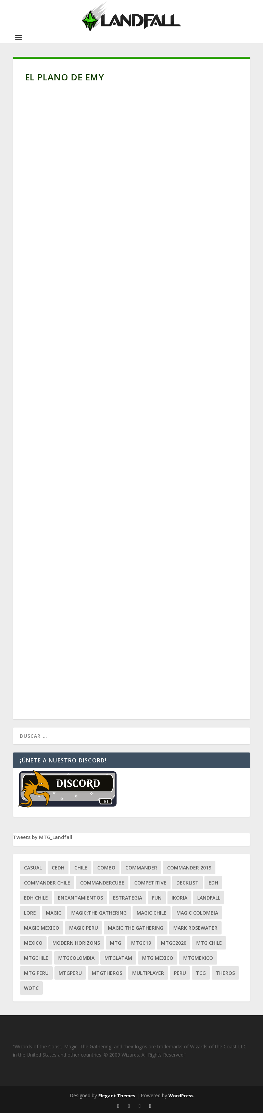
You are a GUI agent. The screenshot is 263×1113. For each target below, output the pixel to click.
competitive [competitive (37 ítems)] (150, 882)
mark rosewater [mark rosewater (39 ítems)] (195, 928)
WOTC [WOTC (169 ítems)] (31, 988)
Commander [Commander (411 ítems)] (141, 867)
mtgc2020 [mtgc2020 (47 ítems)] (173, 943)
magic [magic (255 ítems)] (53, 912)
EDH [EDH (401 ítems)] (213, 882)
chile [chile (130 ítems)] (80, 867)
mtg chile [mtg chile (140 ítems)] (209, 943)
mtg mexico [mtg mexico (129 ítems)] (157, 958)
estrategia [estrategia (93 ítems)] (127, 897)
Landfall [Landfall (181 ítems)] (208, 897)
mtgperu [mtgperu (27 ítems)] (70, 973)
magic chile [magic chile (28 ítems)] (151, 912)
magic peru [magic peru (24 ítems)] (83, 928)
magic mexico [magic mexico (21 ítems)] (41, 928)
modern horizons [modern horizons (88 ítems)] (76, 943)
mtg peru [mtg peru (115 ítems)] (36, 973)
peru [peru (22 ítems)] (180, 973)
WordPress (180, 1095)
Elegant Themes (116, 1095)
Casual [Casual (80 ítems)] (33, 867)
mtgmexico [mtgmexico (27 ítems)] (198, 958)
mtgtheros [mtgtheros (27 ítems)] (107, 973)
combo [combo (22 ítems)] (106, 867)
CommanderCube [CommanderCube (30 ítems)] (102, 882)
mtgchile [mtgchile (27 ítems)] (36, 958)
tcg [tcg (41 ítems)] (201, 973)
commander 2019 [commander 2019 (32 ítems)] (189, 867)
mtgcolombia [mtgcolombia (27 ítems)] (76, 958)
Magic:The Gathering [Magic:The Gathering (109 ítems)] (99, 912)
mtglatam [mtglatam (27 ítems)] (118, 958)
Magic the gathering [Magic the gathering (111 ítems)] (135, 928)
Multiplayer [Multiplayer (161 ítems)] (148, 973)
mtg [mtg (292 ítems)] (115, 943)
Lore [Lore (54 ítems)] (30, 912)
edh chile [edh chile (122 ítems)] (36, 897)
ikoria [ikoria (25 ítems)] (179, 897)
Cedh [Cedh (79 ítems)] (58, 867)
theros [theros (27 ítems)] (225, 973)
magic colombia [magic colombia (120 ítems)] (197, 912)
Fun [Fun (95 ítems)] (157, 897)
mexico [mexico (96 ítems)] (33, 943)
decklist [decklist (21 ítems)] (187, 882)
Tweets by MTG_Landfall (42, 837)
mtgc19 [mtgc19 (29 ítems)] (141, 943)
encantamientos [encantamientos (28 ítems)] (80, 897)
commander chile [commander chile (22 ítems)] (47, 882)
